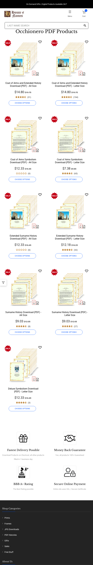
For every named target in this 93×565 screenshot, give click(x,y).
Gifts (6, 540)
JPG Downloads (11, 529)
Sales (6, 546)
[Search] (85, 25)
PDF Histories (10, 535)
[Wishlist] (40, 42)
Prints (7, 518)
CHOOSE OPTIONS (22, 103)
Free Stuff (8, 552)
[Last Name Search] (46, 25)
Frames (7, 523)
